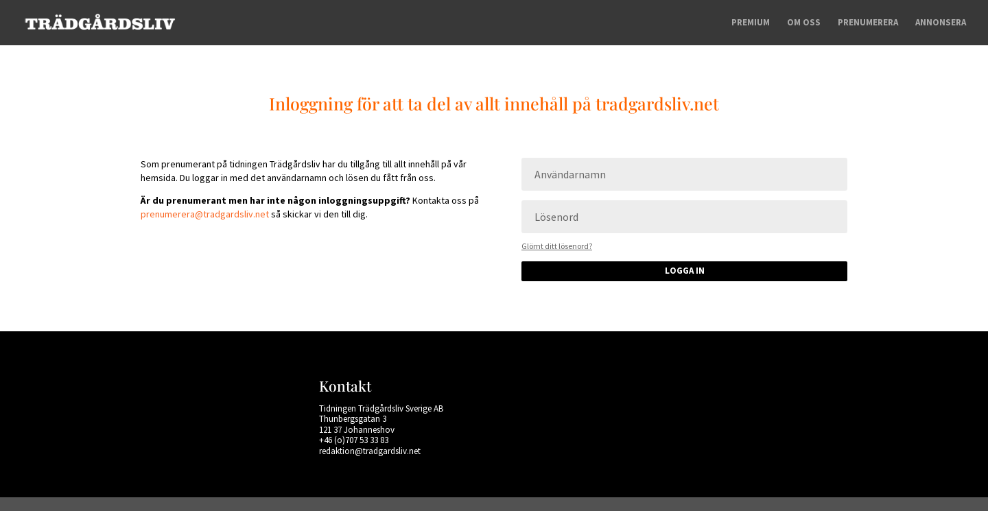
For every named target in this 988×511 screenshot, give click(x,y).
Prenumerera (868, 23)
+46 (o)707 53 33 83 (353, 440)
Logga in (685, 270)
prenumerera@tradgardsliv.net (205, 214)
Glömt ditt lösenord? (556, 246)
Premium (750, 23)
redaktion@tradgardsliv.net (370, 451)
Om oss (804, 23)
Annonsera (940, 23)
